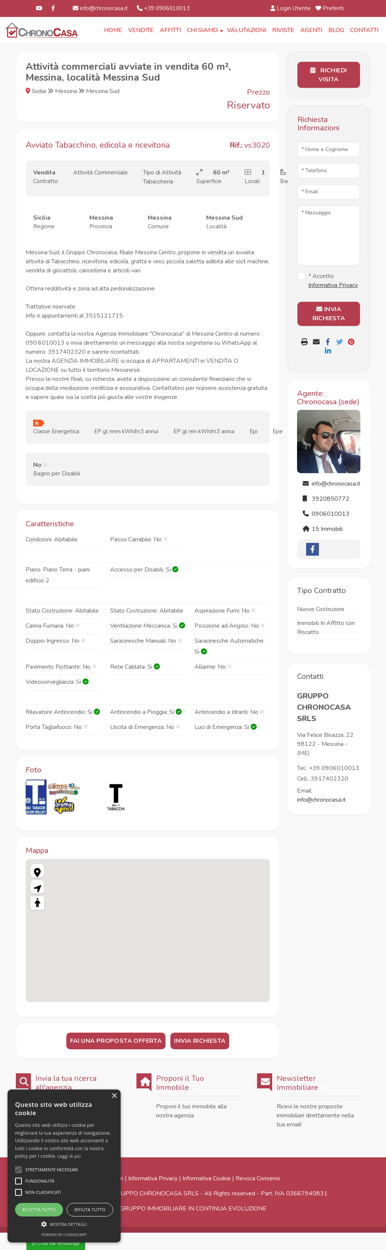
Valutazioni (246, 30)
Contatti (364, 30)
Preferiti (330, 8)
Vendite (141, 30)
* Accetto (333, 280)
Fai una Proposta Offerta (116, 1041)
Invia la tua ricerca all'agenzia (65, 1083)
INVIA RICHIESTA (328, 313)
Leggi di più (69, 1156)
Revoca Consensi (258, 1179)
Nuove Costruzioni (320, 609)
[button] (64, 1224)
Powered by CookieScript (64, 1234)
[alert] (64, 1166)
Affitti (170, 30)
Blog (336, 30)
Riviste (283, 30)
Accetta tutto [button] (39, 1209)
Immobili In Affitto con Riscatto (326, 627)
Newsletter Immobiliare (297, 1083)
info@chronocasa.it (100, 8)
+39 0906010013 (163, 8)
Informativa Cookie (206, 1179)
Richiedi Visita (328, 75)
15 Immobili (323, 529)
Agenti (311, 30)
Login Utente (291, 8)
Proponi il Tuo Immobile (180, 1083)
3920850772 (326, 499)
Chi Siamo (202, 30)
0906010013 (326, 514)
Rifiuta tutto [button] (89, 1209)
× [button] (114, 1096)
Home (113, 30)
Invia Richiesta (199, 1041)
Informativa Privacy (153, 1179)
